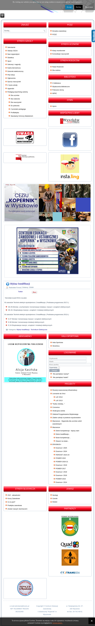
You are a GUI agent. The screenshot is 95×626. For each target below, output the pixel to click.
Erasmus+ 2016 (61, 475)
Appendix (10, 88)
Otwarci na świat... (62, 441)
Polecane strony (58, 90)
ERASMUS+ (56, 444)
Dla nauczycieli (16, 102)
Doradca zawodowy (59, 31)
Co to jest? (11, 502)
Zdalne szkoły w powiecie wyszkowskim (66, 417)
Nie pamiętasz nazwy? (61, 374)
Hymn (54, 106)
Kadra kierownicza (14, 68)
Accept (69, 7)
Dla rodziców (15, 99)
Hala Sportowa (57, 342)
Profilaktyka (15, 112)
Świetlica (10, 58)
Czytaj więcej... (57, 623)
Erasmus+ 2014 (61, 482)
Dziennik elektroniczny (15, 71)
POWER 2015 (61, 479)
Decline (78, 7)
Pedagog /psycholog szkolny (17, 92)
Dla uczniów (15, 95)
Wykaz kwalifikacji (20, 283)
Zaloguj (54, 370)
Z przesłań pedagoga (18, 109)
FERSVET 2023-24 (62, 455)
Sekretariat (11, 47)
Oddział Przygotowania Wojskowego (65, 414)
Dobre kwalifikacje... (63, 434)
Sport (9, 61)
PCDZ (54, 34)
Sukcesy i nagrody (14, 64)
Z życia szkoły (12, 85)
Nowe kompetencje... (63, 438)
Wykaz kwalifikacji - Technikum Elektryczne (32, 330)
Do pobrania (15, 106)
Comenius (56, 407)
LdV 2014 (59, 397)
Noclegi (55, 495)
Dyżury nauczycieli (14, 82)
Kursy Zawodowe (14, 498)
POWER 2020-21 (62, 462)
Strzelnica (55, 346)
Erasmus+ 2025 (61, 448)
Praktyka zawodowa (15, 505)
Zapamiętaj (53, 367)
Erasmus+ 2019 (61, 465)
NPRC (54, 93)
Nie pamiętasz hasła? (60, 377)
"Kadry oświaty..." (58, 404)
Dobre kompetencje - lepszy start (67, 431)
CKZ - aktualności (14, 495)
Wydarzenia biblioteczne (61, 86)
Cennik (54, 498)
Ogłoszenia (11, 78)
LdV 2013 (59, 400)
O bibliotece (56, 83)
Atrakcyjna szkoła (58, 411)
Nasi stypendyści (13, 54)
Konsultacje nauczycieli (60, 54)
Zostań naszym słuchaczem (17, 509)
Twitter (20, 292)
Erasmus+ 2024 (61, 451)
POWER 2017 (61, 468)
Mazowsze (56, 427)
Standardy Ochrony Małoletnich (22, 116)
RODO (54, 502)
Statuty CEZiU (12, 51)
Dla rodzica (56, 70)
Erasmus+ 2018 (61, 472)
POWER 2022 (61, 458)
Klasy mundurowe (58, 50)
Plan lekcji (11, 75)
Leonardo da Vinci (58, 393)
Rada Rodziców (58, 67)
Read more (89, 7)
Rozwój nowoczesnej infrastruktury (64, 390)
